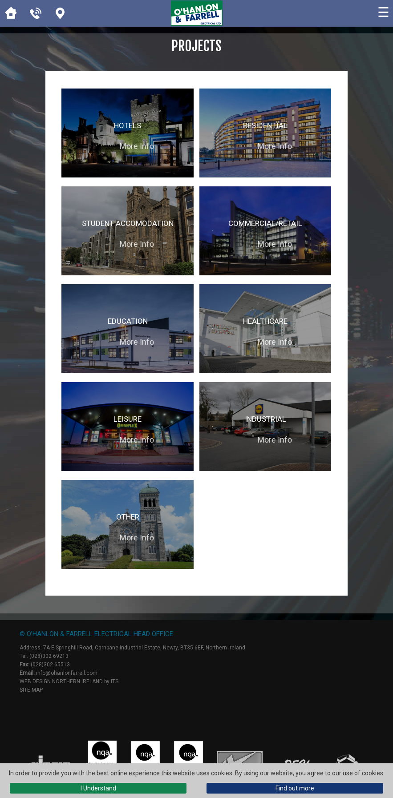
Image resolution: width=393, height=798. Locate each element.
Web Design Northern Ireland (61, 681)
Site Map (31, 690)
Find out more (295, 788)
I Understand (98, 788)
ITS (114, 681)
